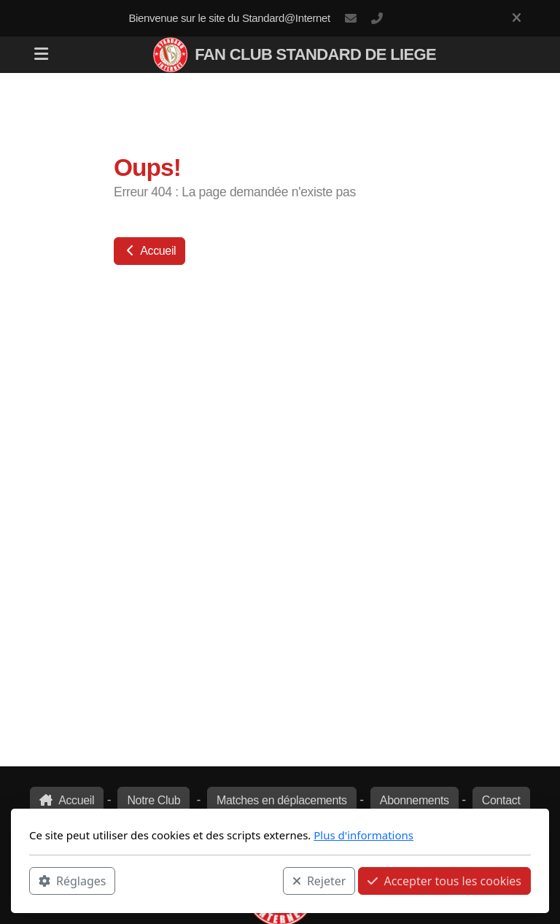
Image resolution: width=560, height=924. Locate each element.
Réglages (72, 881)
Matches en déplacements (282, 800)
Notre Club (153, 800)
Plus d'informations (363, 835)
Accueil (149, 251)
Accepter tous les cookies (444, 881)
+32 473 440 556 (377, 18)
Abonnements (414, 800)
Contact (501, 800)
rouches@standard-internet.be (351, 18)
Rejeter (319, 881)
